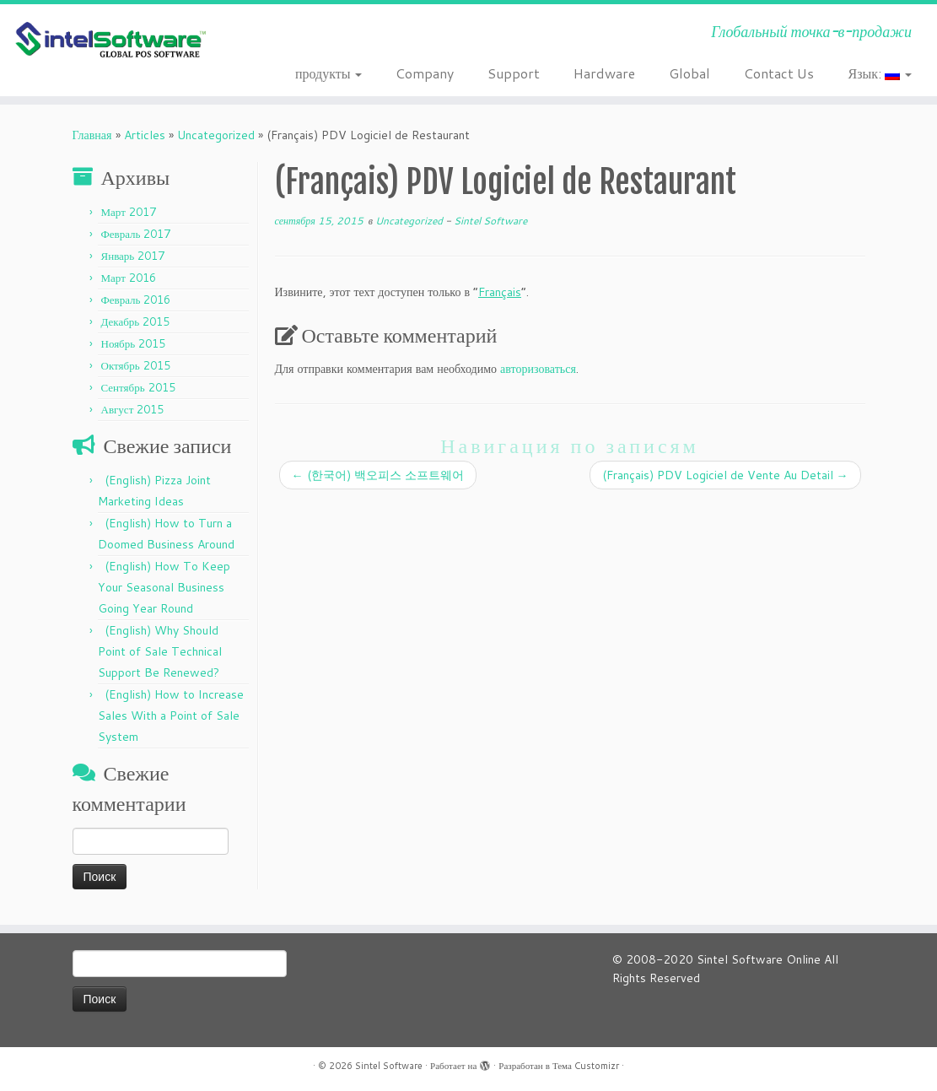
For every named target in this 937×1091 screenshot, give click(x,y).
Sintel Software (490, 220)
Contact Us (779, 73)
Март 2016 (128, 277)
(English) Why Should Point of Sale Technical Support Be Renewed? (160, 651)
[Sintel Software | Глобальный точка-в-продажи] (109, 40)
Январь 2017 (133, 255)
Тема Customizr (585, 1065)
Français (499, 292)
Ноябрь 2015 (133, 343)
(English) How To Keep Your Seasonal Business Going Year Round (164, 587)
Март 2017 (128, 211)
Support (513, 73)
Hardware (604, 73)
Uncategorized (216, 135)
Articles (144, 135)
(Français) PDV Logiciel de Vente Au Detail (725, 475)
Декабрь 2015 (135, 321)
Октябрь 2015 (135, 365)
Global (689, 73)
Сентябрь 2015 (138, 387)
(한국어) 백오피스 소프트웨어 (378, 475)
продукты (329, 73)
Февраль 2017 (136, 233)
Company (425, 73)
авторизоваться (538, 368)
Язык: (880, 73)
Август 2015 (132, 409)
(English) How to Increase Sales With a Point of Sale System (171, 715)
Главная (92, 135)
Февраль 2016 (136, 299)
